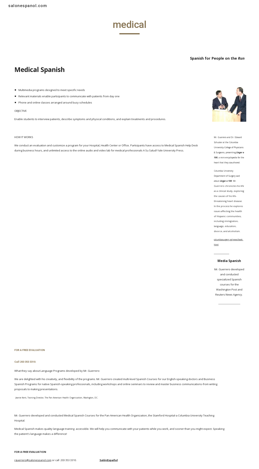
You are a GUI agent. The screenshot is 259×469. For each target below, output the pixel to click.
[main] (129, 26)
